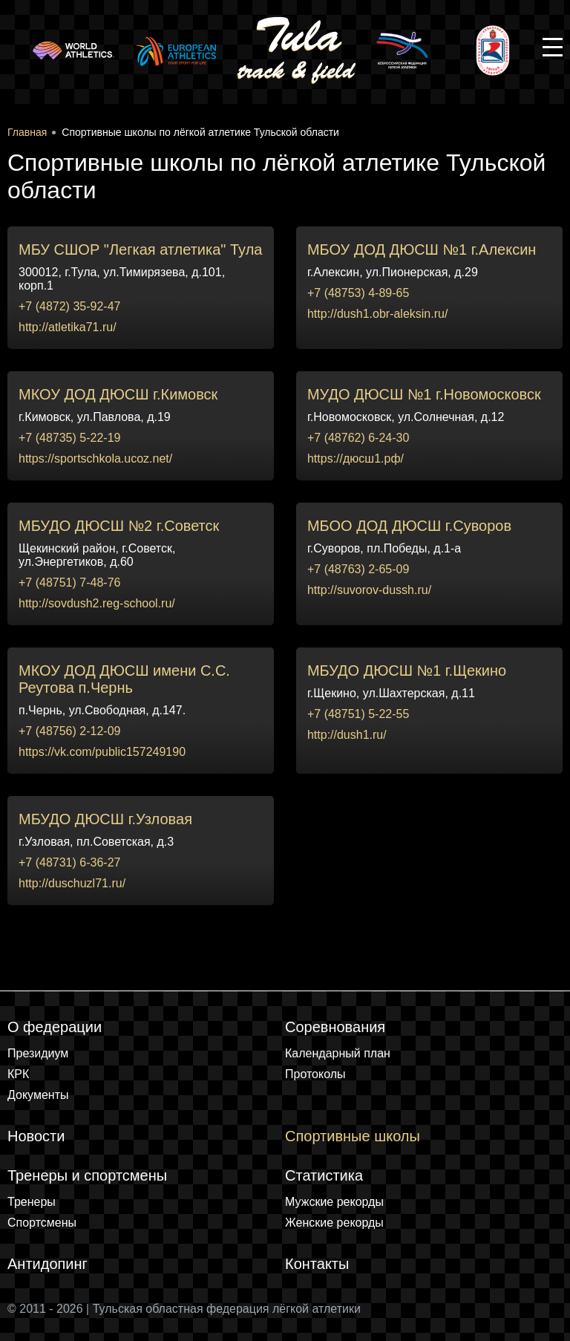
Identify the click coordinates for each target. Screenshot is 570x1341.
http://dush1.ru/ (347, 734)
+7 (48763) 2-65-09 (358, 569)
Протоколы (315, 1074)
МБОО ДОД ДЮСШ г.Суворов (409, 526)
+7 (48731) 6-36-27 (69, 862)
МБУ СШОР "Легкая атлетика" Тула (140, 249)
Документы (37, 1095)
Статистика (324, 1175)
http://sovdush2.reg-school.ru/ (97, 603)
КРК (18, 1074)
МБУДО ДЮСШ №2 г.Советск (119, 526)
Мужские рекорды (334, 1201)
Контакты (317, 1264)
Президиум (37, 1053)
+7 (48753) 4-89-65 (358, 293)
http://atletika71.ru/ (68, 327)
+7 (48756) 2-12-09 (69, 731)
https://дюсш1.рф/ (355, 458)
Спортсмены (41, 1222)
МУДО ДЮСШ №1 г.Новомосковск (424, 394)
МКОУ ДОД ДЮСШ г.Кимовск (118, 394)
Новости (36, 1136)
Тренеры (31, 1201)
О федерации (54, 1027)
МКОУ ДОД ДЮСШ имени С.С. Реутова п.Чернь (124, 679)
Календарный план (337, 1053)
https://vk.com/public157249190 (102, 751)
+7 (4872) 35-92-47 (69, 306)
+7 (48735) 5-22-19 (69, 437)
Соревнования (335, 1027)
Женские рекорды (334, 1222)
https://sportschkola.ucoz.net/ (95, 458)
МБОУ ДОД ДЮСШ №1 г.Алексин (421, 249)
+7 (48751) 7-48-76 (69, 582)
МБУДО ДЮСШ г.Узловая (105, 819)
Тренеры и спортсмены (87, 1175)
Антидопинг (47, 1264)
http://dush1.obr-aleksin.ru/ (377, 313)
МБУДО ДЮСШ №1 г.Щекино (406, 670)
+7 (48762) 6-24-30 (358, 437)
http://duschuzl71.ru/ (72, 883)
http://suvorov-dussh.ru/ (369, 590)
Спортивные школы (352, 1136)
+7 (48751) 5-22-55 (358, 714)
